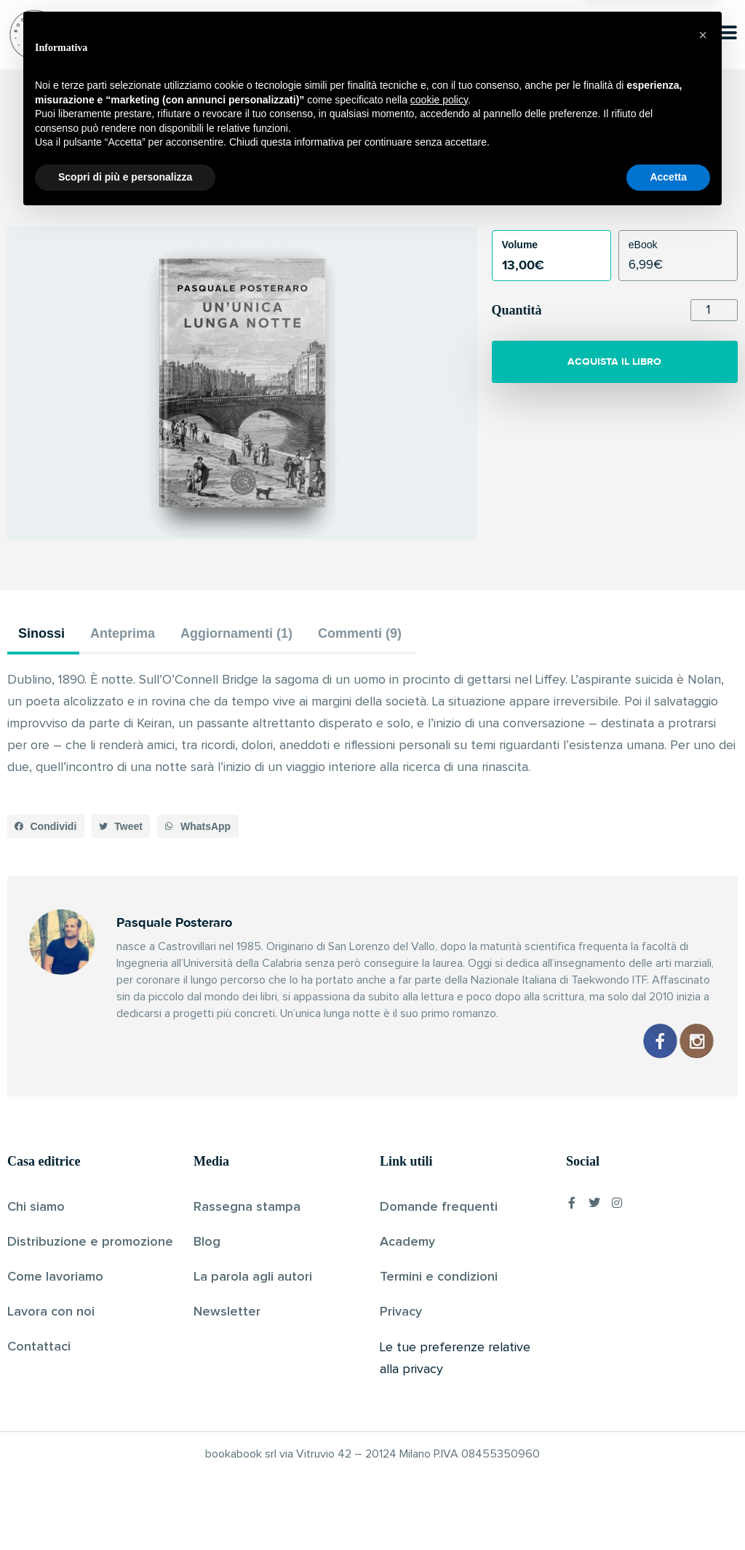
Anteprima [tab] (122, 633)
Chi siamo (36, 1207)
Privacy (401, 1311)
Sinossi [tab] (41, 633)
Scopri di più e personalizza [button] (125, 1510)
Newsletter (227, 1311)
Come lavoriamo (55, 1277)
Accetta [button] (668, 1510)
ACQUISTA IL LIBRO (614, 361)
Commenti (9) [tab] (360, 633)
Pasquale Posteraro (347, 188)
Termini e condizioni (439, 1277)
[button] (45, 826)
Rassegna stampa (247, 1207)
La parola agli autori (253, 1277)
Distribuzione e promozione (90, 1242)
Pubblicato (428, 188)
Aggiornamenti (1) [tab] (236, 633)
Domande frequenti (439, 1207)
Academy (407, 1242)
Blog (207, 1242)
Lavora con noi (51, 1311)
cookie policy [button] (439, 1433)
